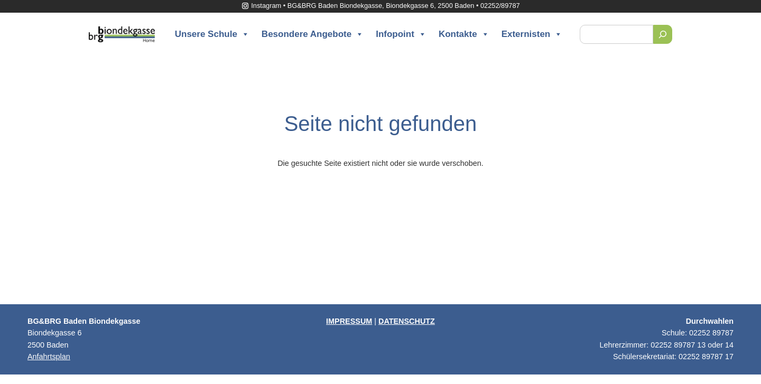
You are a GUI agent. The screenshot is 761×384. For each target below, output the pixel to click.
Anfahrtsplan (48, 356)
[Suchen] (662, 34)
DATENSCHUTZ (406, 321)
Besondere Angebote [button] (313, 34)
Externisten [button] (532, 34)
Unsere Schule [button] (212, 34)
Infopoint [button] (401, 34)
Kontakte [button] (464, 34)
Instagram (261, 6)
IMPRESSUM (349, 321)
